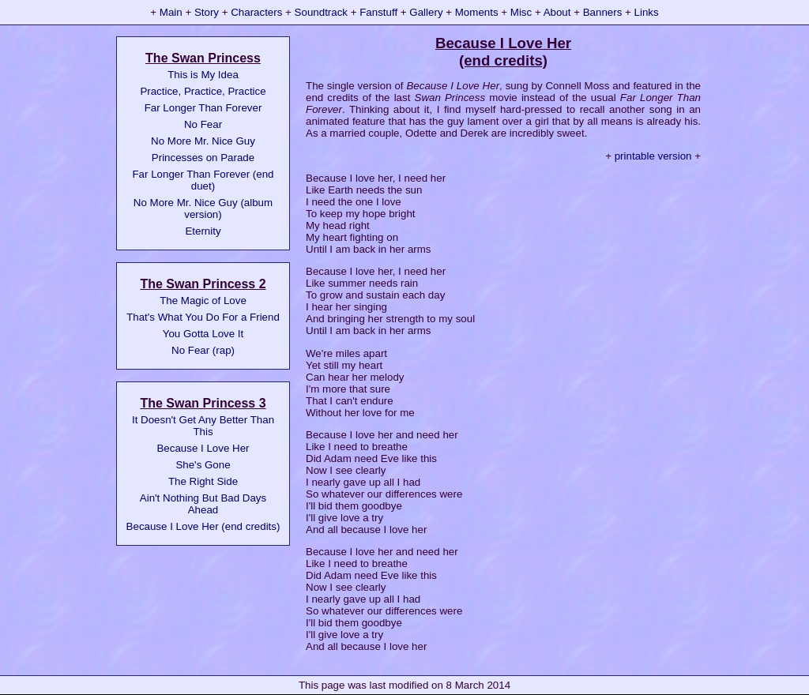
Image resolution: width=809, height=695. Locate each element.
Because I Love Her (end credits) (203, 526)
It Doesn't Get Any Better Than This (203, 426)
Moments (477, 12)
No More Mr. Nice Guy (203, 141)
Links (646, 12)
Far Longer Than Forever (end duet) (202, 180)
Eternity (202, 231)
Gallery (425, 12)
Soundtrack (321, 12)
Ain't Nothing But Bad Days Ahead (203, 504)
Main (171, 12)
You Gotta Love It (203, 334)
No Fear (203, 124)
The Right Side (203, 481)
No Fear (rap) (203, 350)
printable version (653, 156)
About (557, 12)
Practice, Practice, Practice (202, 91)
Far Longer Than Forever (203, 108)
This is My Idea (203, 75)
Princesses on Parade (203, 157)
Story (206, 12)
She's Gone (202, 465)
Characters (256, 12)
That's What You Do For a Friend (203, 317)
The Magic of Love (203, 300)
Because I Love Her (202, 448)
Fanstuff (378, 12)
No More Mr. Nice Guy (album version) (203, 208)
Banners (603, 12)
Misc (521, 12)
